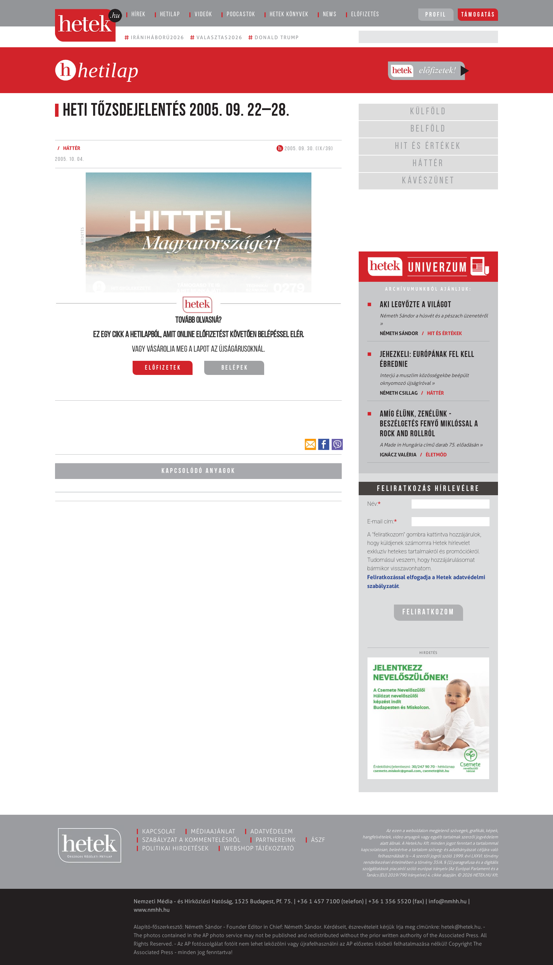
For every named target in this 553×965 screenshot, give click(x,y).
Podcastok (241, 14)
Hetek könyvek (289, 14)
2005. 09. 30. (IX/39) (304, 149)
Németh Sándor (399, 333)
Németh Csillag (399, 393)
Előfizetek (163, 368)
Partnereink (276, 839)
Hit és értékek (444, 333)
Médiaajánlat (213, 831)
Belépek (234, 368)
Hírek (139, 14)
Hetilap (170, 14)
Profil (435, 15)
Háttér (71, 148)
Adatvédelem (271, 831)
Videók (203, 14)
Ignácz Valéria (398, 454)
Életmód (436, 454)
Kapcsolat (159, 831)
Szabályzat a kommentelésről (191, 839)
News (330, 14)
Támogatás (478, 15)
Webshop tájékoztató (259, 848)
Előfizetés (365, 14)
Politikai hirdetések (175, 848)
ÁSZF (318, 839)
